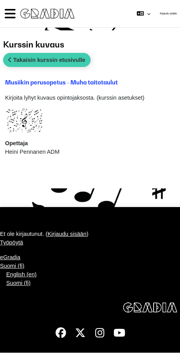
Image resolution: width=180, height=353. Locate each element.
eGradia (10, 257)
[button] (144, 13)
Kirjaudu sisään (168, 13)
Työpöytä (11, 242)
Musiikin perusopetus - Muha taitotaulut (61, 82)
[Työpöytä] (47, 14)
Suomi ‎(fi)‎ (12, 266)
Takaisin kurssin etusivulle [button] (47, 60)
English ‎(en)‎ (21, 274)
